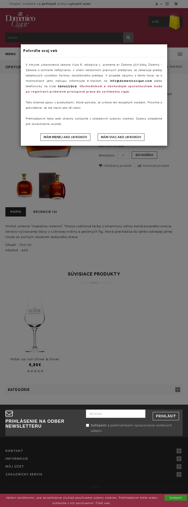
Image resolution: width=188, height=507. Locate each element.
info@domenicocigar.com (131, 81)
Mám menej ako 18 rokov (65, 137)
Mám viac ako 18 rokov (121, 137)
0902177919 (67, 86)
